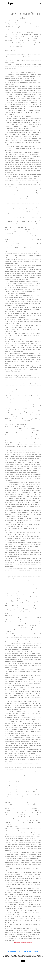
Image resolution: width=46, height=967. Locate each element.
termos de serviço (27, 958)
